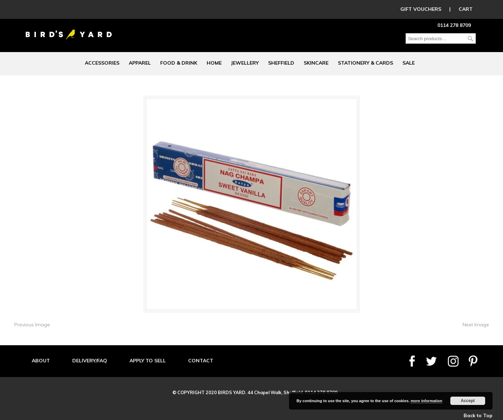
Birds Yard (68, 29)
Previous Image (32, 324)
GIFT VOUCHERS (420, 9)
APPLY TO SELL (148, 360)
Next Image (476, 324)
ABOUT (41, 360)
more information (426, 401)
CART (466, 9)
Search (470, 39)
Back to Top (478, 415)
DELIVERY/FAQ (89, 360)
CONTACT (200, 360)
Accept (468, 400)
